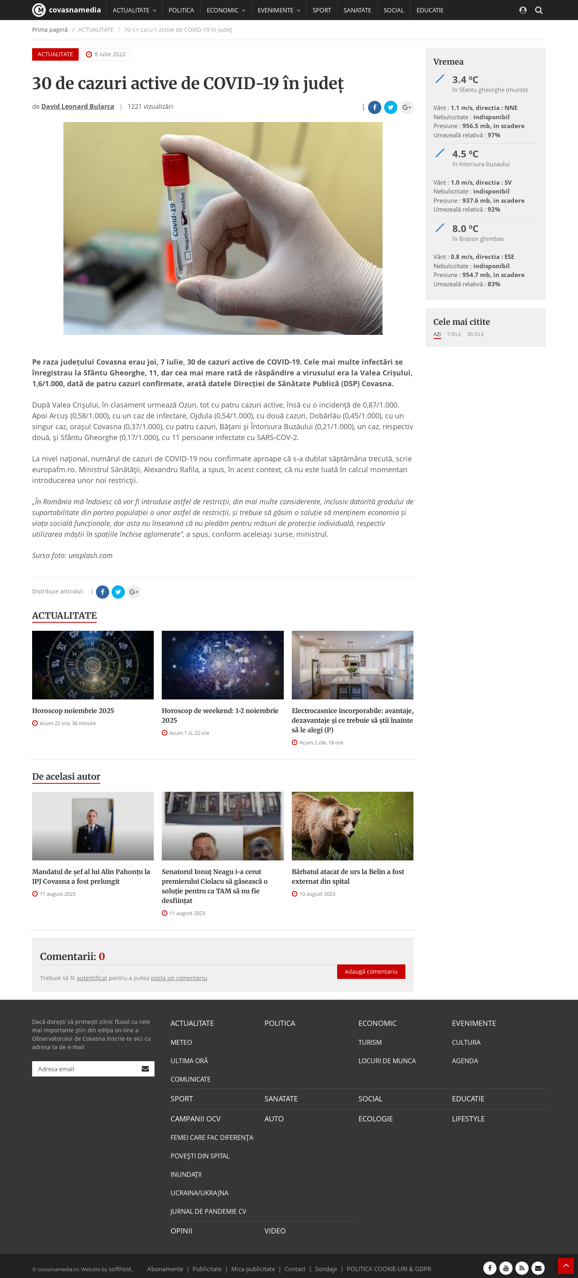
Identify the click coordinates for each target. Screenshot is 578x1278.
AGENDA (465, 1059)
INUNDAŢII (186, 1171)
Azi (437, 334)
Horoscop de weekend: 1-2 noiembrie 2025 (220, 715)
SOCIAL (394, 10)
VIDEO (274, 1227)
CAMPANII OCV (193, 1115)
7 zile (454, 334)
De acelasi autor (66, 776)
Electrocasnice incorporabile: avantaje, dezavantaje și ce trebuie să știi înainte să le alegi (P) (352, 720)
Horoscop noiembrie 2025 (73, 711)
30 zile (475, 334)
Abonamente (179, 1263)
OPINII (180, 1227)
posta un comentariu (179, 978)
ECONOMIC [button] (226, 10)
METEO (181, 1041)
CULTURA (466, 1041)
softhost (119, 1263)
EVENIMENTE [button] (279, 10)
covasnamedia (66, 10)
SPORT (322, 10)
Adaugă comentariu (371, 963)
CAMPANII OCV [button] (137, 30)
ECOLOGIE (373, 1115)
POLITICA (181, 10)
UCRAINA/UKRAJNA (199, 1189)
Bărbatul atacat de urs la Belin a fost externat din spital (348, 876)
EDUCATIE (430, 10)
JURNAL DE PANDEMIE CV (208, 1208)
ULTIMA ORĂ (189, 1059)
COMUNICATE (191, 1078)
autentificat (92, 978)
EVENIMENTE (471, 1022)
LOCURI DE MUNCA (387, 1059)
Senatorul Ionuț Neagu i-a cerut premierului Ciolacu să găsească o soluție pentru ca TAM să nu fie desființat (215, 886)
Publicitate (217, 1263)
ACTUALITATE (64, 615)
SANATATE (357, 10)
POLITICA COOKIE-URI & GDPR (378, 1263)
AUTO (273, 1115)
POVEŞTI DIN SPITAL (200, 1152)
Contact (295, 1263)
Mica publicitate (258, 1263)
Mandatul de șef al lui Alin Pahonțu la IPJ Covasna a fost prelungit (91, 876)
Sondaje (323, 1263)
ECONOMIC (375, 1022)
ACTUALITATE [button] (134, 10)
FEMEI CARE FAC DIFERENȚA (212, 1134)
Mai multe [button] (130, 50)
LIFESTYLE (466, 1115)
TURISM (370, 1041)
